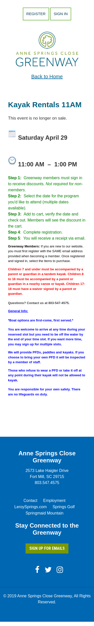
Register (36, 14)
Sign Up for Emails (47, 548)
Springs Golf (64, 507)
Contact (30, 500)
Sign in (61, 14)
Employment (54, 500)
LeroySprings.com (30, 507)
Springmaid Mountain (44, 513)
